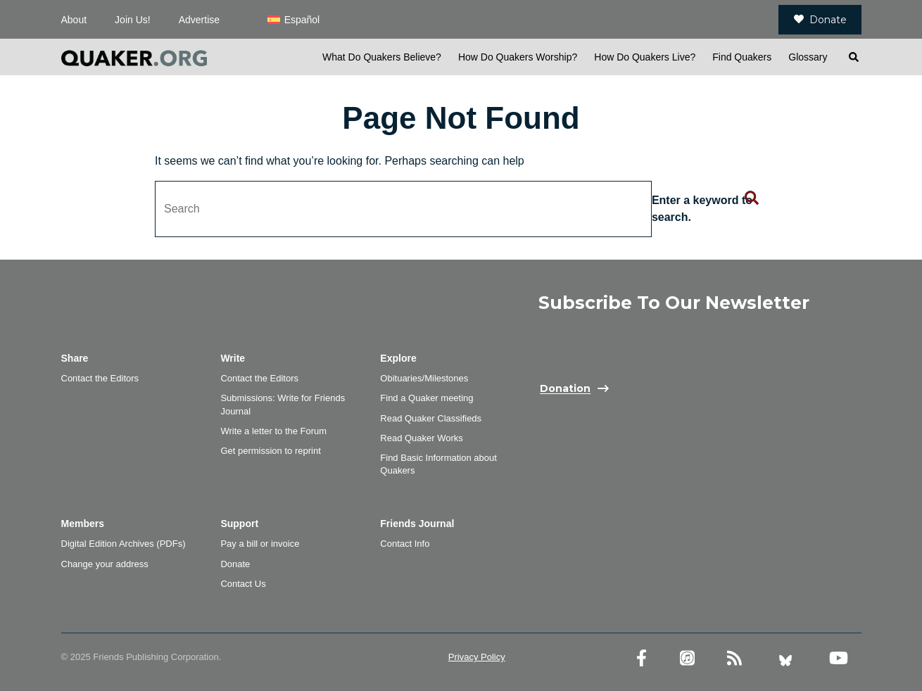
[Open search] (853, 57)
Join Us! (133, 20)
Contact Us (242, 583)
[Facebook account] (641, 658)
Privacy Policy (476, 657)
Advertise (199, 20)
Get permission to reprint (270, 450)
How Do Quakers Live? (644, 57)
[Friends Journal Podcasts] (687, 658)
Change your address (105, 564)
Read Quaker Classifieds (430, 418)
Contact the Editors (100, 378)
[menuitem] (293, 19)
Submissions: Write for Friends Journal (282, 404)
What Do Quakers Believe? (381, 57)
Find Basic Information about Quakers (438, 464)
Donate (820, 19)
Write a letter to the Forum (273, 431)
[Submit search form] (751, 198)
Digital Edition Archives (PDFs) (123, 543)
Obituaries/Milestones (424, 378)
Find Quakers (741, 57)
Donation (565, 389)
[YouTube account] (838, 658)
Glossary (807, 57)
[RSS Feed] (734, 658)
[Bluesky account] (785, 658)
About (74, 20)
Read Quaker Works (421, 438)
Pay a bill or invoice (259, 543)
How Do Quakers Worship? (517, 57)
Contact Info (404, 543)
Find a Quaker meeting (426, 398)
